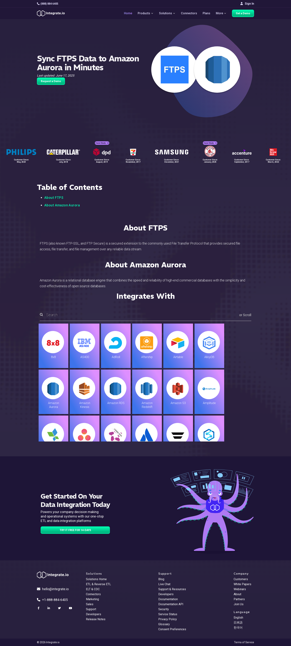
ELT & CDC (93, 589)
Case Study (102, 143)
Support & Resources (172, 589)
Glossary (164, 624)
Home (128, 13)
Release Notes (95, 619)
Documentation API (170, 604)
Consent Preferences (172, 629)
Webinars (240, 589)
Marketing (92, 599)
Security (163, 609)
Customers (241, 579)
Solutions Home (96, 579)
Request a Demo (51, 81)
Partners (239, 599)
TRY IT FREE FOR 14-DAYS (75, 530)
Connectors (189, 13)
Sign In (247, 3)
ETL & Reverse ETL (98, 584)
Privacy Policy (167, 619)
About (237, 594)
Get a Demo (243, 13)
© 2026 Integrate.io (48, 642)
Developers (93, 614)
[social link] (39, 608)
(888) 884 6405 (47, 3)
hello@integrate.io (53, 589)
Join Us (238, 604)
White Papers (242, 584)
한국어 (238, 627)
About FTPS (53, 198)
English (238, 617)
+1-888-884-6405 (52, 600)
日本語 (238, 622)
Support (91, 609)
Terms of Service (244, 642)
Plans (206, 13)
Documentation (168, 599)
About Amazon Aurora (62, 205)
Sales (89, 604)
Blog (161, 579)
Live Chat (164, 584)
